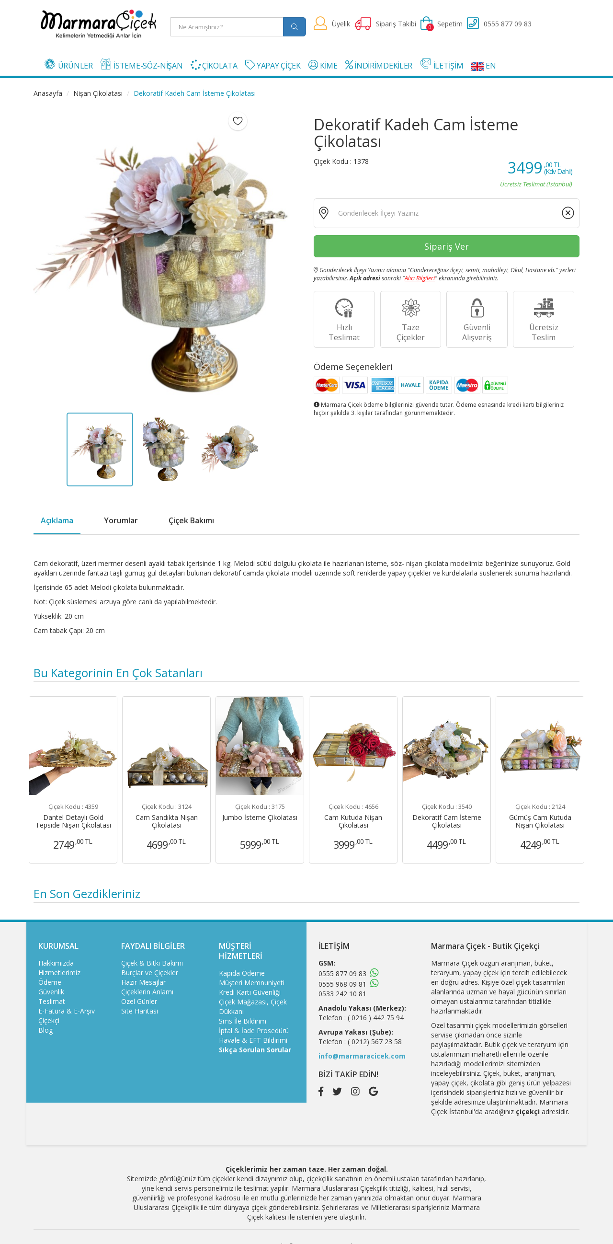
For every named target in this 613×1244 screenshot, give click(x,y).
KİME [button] (323, 65)
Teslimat (51, 1001)
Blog (45, 1030)
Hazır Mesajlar (143, 982)
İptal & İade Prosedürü (254, 1030)
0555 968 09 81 (342, 984)
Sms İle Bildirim (242, 1020)
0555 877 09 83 (342, 973)
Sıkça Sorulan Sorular (255, 1049)
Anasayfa (48, 93)
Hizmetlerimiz (59, 972)
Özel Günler (139, 1001)
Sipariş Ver (446, 246)
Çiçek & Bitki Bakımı (152, 963)
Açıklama (57, 520)
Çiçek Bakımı (191, 520)
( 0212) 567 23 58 (375, 1041)
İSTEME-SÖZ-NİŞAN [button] (142, 64)
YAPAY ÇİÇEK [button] (273, 65)
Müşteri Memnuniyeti (251, 982)
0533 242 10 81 (342, 993)
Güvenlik (51, 991)
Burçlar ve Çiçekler (149, 972)
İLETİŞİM (441, 64)
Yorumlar (121, 520)
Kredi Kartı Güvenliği (250, 992)
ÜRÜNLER (69, 64)
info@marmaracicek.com (362, 1055)
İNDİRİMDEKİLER (378, 65)
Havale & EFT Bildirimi (253, 1040)
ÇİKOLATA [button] (214, 65)
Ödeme (49, 982)
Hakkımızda (56, 963)
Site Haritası (139, 1010)
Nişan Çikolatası (98, 93)
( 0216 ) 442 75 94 (376, 1017)
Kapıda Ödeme (242, 973)
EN (483, 65)
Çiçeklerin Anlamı (147, 991)
